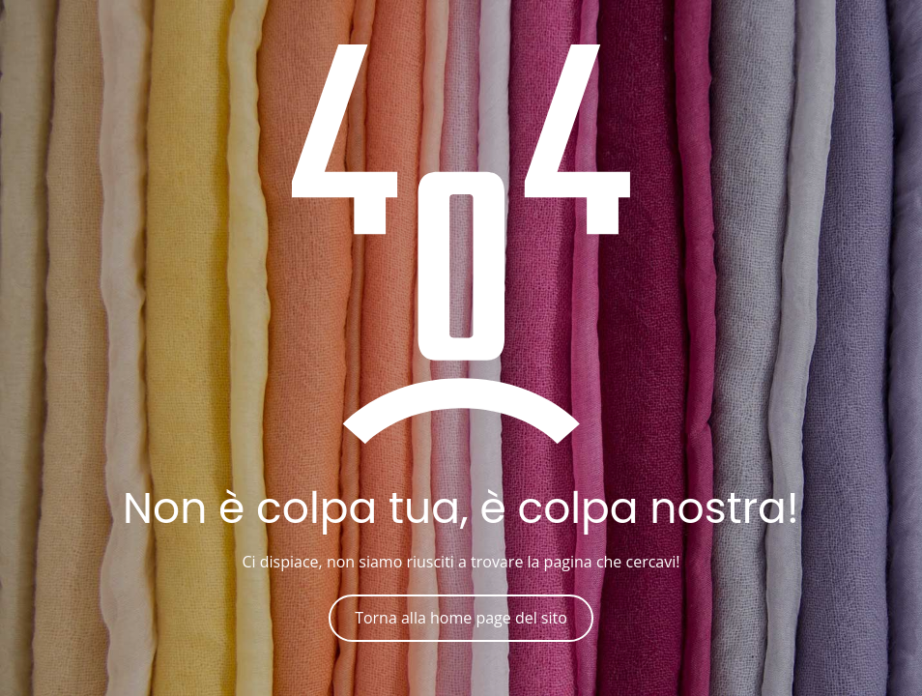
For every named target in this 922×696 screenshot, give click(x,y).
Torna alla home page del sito (461, 617)
